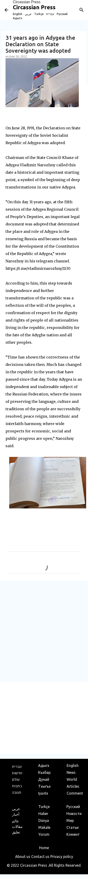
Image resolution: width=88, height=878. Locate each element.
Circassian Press (26, 2)
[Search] (81, 9)
